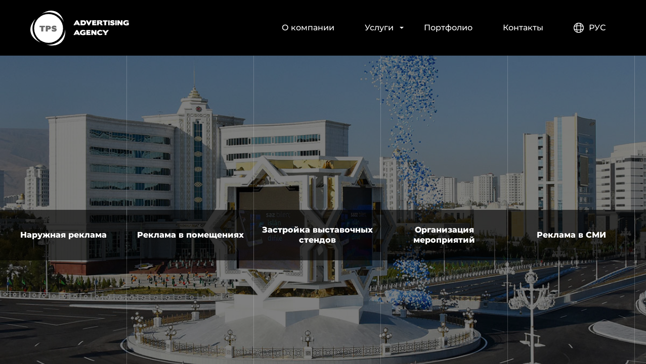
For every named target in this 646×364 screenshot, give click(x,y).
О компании (308, 27)
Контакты (523, 27)
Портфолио (448, 27)
